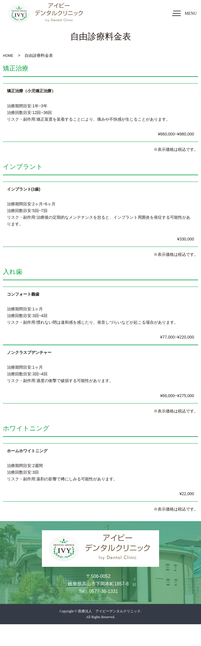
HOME (8, 56)
